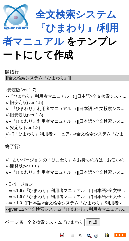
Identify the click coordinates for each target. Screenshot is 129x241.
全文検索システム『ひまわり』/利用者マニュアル (61, 28)
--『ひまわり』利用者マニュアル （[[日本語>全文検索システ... (67, 96)
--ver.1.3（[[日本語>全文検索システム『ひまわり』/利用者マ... (67, 203)
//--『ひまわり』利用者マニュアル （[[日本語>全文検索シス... (67, 109)
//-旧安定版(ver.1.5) (67, 103)
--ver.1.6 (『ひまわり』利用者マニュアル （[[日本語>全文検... (67, 191)
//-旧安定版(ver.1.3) (67, 115)
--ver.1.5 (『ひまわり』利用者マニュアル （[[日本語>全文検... (67, 197)
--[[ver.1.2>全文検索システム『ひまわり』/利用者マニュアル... (67, 209)
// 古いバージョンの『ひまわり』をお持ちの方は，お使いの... (67, 160)
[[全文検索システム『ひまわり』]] (67, 78)
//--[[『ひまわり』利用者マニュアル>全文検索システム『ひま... (67, 134)
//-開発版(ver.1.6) (67, 166)
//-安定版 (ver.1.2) (67, 128)
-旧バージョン (67, 184)
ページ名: (15, 222)
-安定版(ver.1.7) (67, 90)
